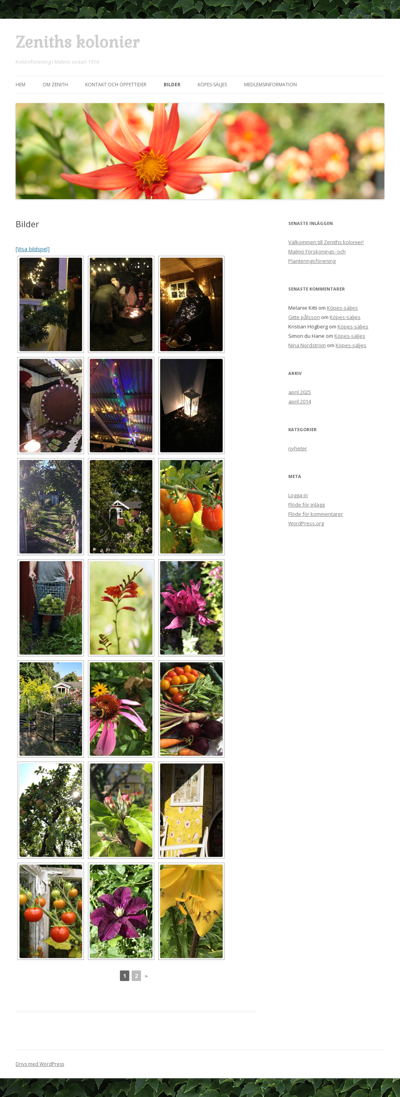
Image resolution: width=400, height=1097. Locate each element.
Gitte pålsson (304, 317)
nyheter (297, 448)
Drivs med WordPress (40, 1064)
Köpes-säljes (212, 84)
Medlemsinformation (270, 84)
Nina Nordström (307, 345)
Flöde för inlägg (306, 504)
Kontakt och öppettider (115, 84)
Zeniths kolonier (77, 42)
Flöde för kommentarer (315, 513)
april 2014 (299, 401)
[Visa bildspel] (33, 249)
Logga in (298, 495)
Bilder (172, 84)
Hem (20, 84)
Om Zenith (55, 84)
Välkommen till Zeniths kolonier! (326, 242)
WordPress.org (306, 523)
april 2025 (299, 392)
